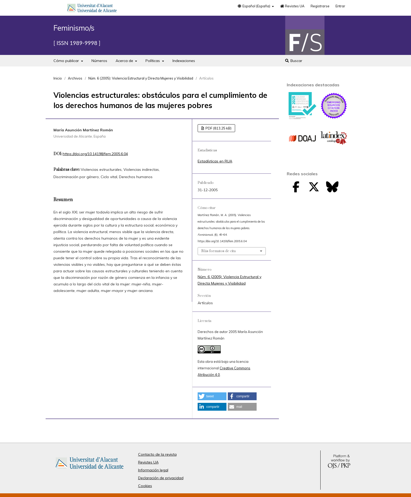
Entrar (340, 6)
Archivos (75, 78)
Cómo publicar (66, 60)
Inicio (57, 78)
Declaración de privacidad (160, 478)
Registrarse (320, 6)
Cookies (145, 485)
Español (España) (254, 6)
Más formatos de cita (218, 251)
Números (99, 60)
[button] (212, 396)
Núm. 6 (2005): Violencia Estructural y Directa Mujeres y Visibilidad (140, 78)
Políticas (153, 60)
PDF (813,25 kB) (218, 128)
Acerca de (125, 60)
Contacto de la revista (157, 454)
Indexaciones (183, 60)
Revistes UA (292, 6)
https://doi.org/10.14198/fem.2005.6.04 (95, 153)
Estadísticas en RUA (215, 161)
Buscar (293, 60)
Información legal (153, 470)
